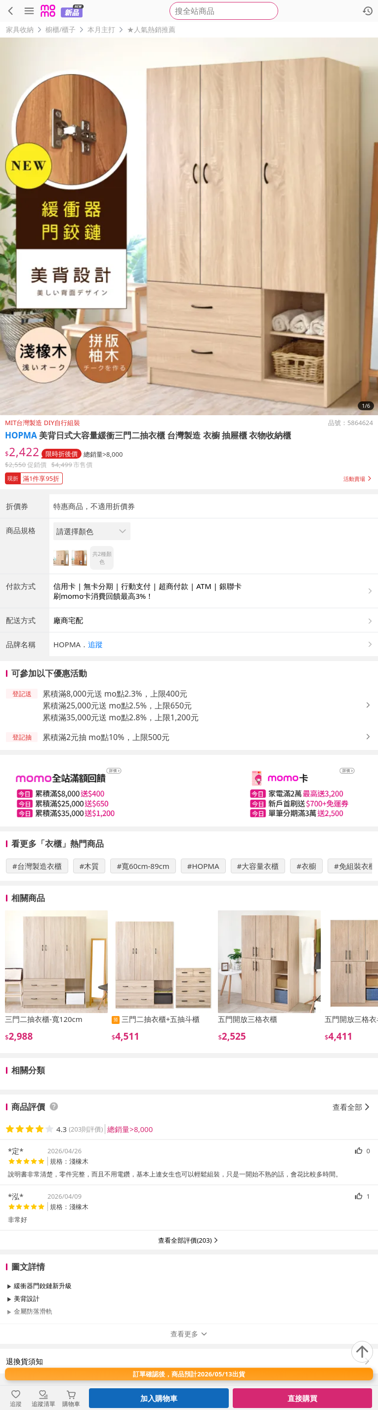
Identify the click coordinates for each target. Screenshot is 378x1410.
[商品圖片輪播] (189, 226)
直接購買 (302, 1398)
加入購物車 (158, 1398)
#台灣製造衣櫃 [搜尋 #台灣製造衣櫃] (37, 866)
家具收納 (20, 29)
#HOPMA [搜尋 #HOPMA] (203, 866)
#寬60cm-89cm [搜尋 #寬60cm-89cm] (143, 866)
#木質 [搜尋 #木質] (89, 866)
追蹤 (95, 644)
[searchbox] (223, 11)
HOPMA (21, 435)
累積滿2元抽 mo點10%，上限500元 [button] (105, 737)
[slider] (189, 791)
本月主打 (101, 29)
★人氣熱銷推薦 (151, 29)
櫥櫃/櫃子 (60, 29)
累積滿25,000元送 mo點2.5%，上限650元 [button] (117, 705)
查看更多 (189, 1333)
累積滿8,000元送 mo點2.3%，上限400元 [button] (114, 693)
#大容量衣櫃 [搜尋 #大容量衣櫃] (258, 866)
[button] (189, 476)
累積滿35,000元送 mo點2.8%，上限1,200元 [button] (120, 717)
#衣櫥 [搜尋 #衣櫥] (306, 866)
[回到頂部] (362, 1352)
